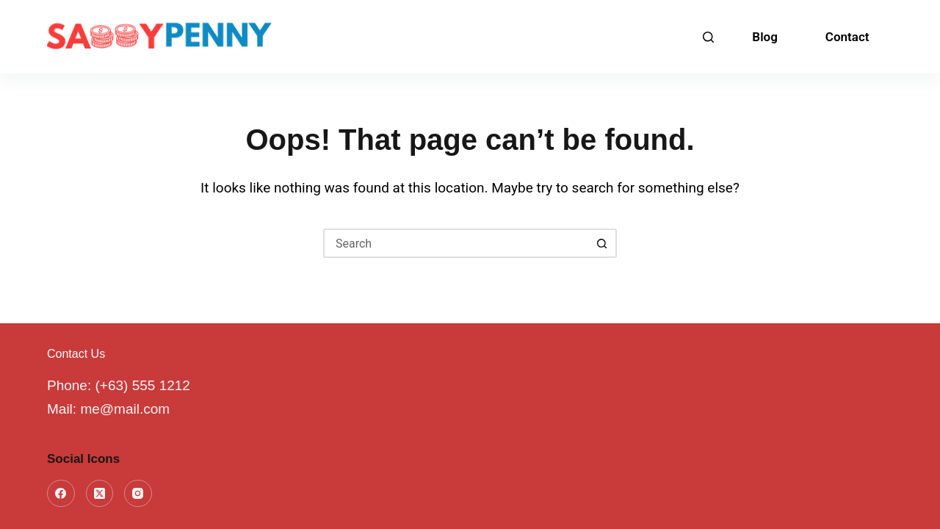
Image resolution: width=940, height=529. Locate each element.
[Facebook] (61, 494)
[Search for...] (455, 243)
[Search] (708, 37)
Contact (847, 36)
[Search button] (602, 243)
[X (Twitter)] (100, 494)
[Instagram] (138, 494)
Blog (765, 36)
